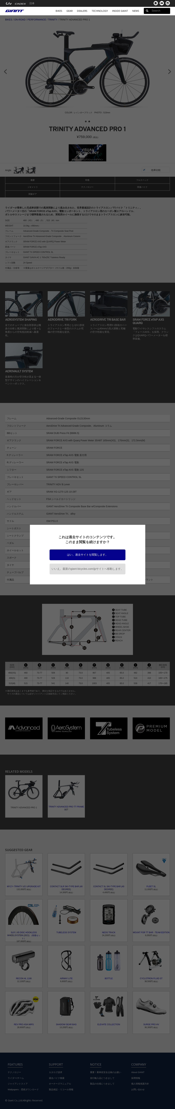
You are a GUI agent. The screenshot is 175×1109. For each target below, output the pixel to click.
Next (169, 71)
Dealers (82, 10)
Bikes (59, 10)
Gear (69, 10)
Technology (100, 10)
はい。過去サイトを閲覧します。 (87, 554)
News (135, 10)
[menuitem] (8, 3)
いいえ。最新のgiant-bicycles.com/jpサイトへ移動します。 (88, 568)
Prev (5, 71)
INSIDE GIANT (120, 10)
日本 (32, 3)
